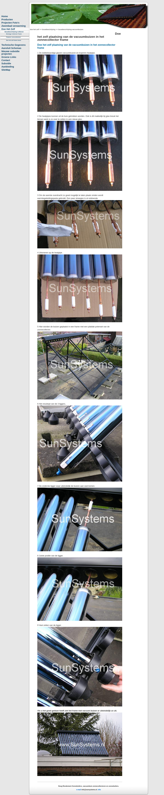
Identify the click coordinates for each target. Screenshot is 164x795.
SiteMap (5, 70)
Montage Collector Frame (14, 34)
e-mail (78, 790)
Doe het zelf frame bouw (13, 40)
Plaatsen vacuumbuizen (13, 37)
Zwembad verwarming (13, 26)
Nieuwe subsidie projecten (10, 52)
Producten (7, 19)
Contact (5, 60)
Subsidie (6, 63)
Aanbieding (7, 66)
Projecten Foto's (10, 22)
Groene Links (8, 57)
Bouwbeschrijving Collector (14, 32)
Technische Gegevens (13, 45)
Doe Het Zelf (8, 29)
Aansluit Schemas (11, 48)
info (99, 790)
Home (4, 16)
